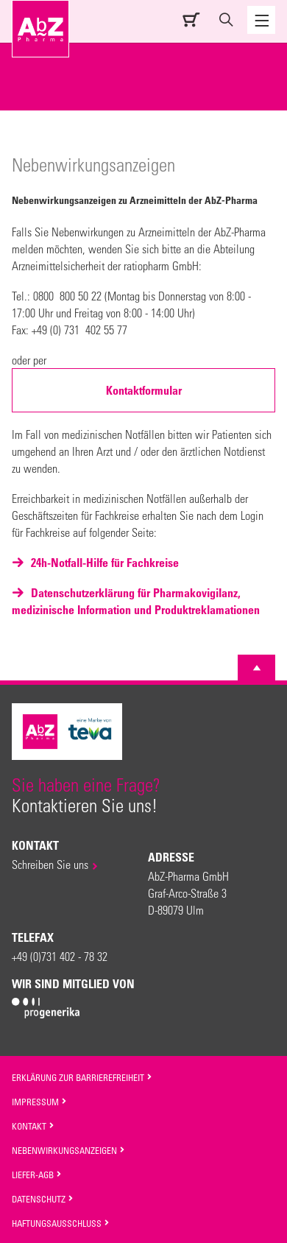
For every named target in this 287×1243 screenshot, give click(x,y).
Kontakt (33, 1126)
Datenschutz (43, 1199)
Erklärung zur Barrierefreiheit (82, 1077)
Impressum (39, 1102)
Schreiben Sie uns (50, 864)
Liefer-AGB (37, 1174)
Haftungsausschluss (61, 1223)
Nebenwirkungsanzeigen (68, 1150)
